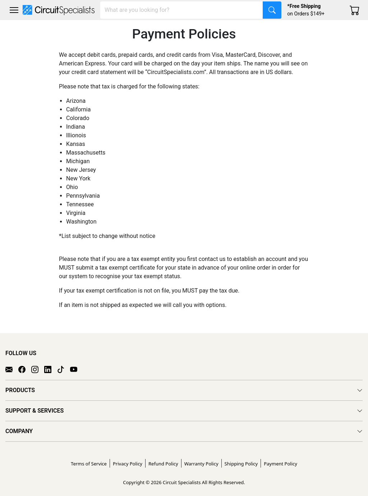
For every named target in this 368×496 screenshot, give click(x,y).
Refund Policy (163, 463)
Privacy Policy (127, 463)
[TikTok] (63, 368)
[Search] (181, 10)
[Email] (11, 368)
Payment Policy (280, 463)
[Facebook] (24, 368)
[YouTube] (76, 368)
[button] (14, 10)
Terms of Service (89, 463)
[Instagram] (37, 368)
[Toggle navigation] (14, 10)
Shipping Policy (241, 463)
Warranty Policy (201, 463)
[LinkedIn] (50, 368)
